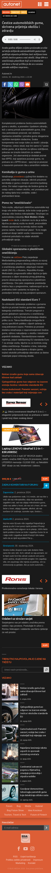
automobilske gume (10, 16)
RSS (15, 856)
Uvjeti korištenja (28, 856)
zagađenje (31, 12)
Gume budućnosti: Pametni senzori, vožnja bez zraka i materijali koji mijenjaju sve (33, 732)
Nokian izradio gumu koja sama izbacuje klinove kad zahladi (32, 691)
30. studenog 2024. (24, 546)
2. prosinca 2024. (22, 492)
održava (18, 257)
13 (46, 84)
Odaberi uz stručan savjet (17, 618)
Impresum (38, 860)
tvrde (11, 220)
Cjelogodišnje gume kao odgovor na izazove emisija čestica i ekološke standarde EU (34, 712)
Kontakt (31, 863)
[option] (25, 445)
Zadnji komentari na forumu (20, 484)
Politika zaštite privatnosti (18, 860)
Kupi (45, 479)
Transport (15, 12)
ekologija (6, 12)
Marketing (20, 863)
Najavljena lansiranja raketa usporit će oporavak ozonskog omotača (33, 751)
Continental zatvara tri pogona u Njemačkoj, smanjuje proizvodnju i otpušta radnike (31, 771)
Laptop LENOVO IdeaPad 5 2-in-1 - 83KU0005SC (23, 450)
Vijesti (23, 12)
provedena (18, 176)
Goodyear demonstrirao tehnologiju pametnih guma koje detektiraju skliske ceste (34, 792)
